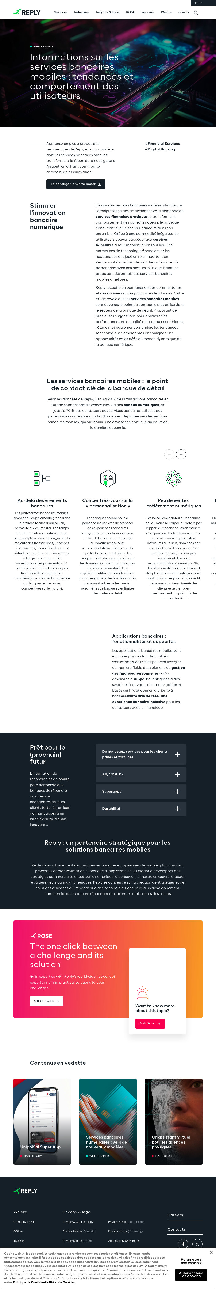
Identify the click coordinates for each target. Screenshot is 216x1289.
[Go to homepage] (27, 12)
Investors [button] (19, 1241)
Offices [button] (18, 1231)
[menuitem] (61, 12)
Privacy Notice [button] (79, 1231)
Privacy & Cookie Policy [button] (78, 1222)
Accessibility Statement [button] (123, 1241)
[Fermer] (211, 1252)
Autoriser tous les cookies (191, 1275)
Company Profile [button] (24, 1222)
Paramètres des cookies (191, 1261)
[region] (108, 1268)
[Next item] (181, 454)
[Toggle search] (195, 12)
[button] (75, 184)
